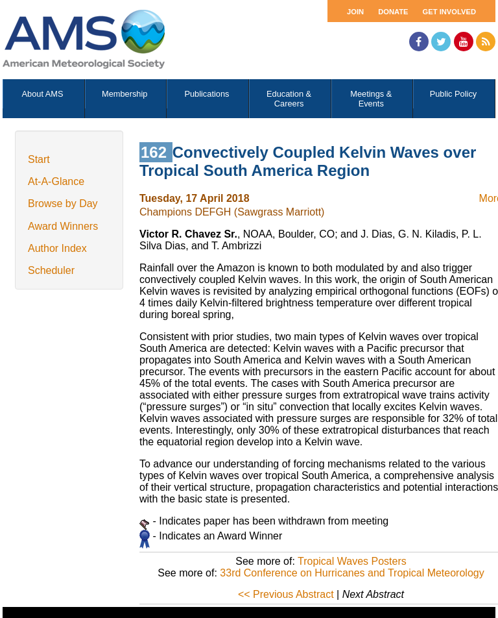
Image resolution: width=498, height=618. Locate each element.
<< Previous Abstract (286, 594)
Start (39, 159)
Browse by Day (63, 203)
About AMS (43, 94)
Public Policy (453, 94)
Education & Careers (289, 98)
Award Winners (63, 226)
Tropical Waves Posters (352, 561)
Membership (124, 94)
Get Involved (449, 12)
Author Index (57, 248)
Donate (393, 12)
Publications (206, 94)
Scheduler (51, 270)
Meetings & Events (371, 98)
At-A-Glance (56, 181)
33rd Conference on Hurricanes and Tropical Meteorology (352, 572)
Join (355, 12)
